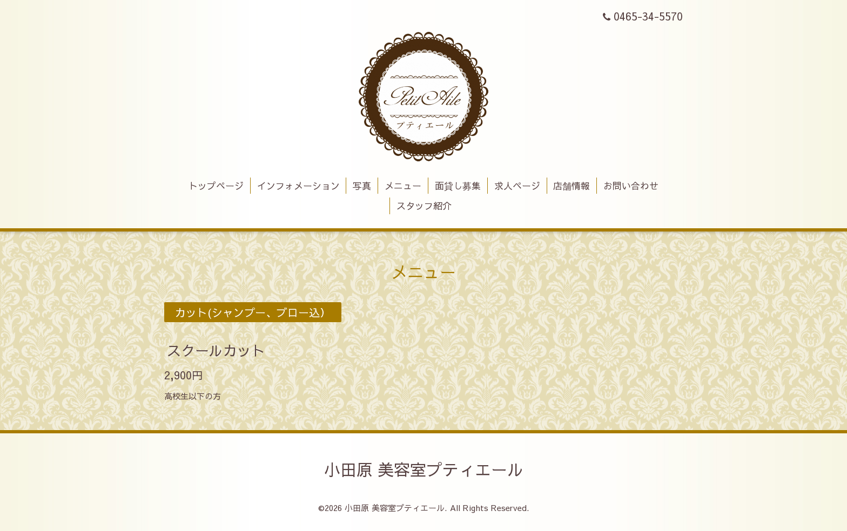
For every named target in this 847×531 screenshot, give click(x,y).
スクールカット (216, 349)
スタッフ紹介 (424, 205)
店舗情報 (571, 185)
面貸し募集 (458, 185)
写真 (362, 185)
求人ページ (517, 185)
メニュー (403, 185)
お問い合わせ (630, 185)
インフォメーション (298, 185)
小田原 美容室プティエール (423, 469)
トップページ (216, 185)
